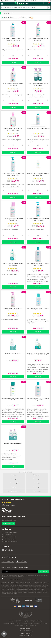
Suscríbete (43, 572)
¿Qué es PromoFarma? (9, 532)
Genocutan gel (14, 483)
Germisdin (13, 475)
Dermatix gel (37, 483)
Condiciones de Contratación (25, 632)
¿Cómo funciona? (8, 535)
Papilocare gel (36, 475)
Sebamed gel (37, 487)
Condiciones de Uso (25, 630)
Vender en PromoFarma (9, 541)
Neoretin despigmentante (14, 491)
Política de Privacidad (25, 628)
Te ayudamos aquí (8, 523)
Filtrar (23, 17)
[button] (44, 3)
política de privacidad (14, 579)
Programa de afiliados (9, 539)
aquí (16, 593)
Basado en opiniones (8, 505)
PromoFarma (28, 635)
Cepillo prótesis (37, 491)
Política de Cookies (25, 633)
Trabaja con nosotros (9, 537)
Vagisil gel (13, 487)
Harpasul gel (37, 479)
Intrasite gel (14, 479)
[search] (48, 7)
